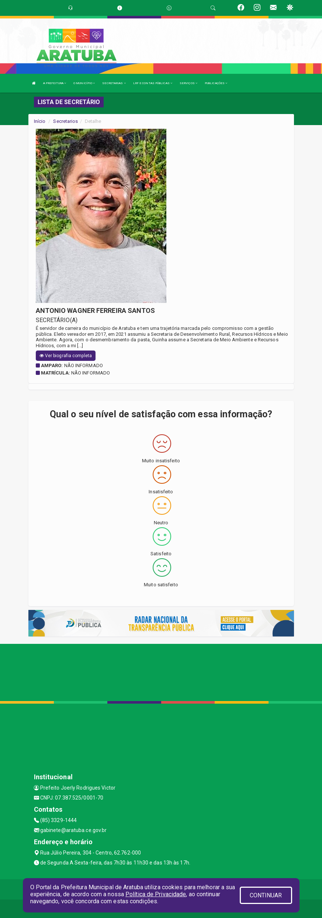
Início (40, 121)
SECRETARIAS (113, 83)
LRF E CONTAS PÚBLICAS (152, 83)
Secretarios (65, 121)
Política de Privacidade (155, 894)
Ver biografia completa (65, 355)
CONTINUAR (266, 895)
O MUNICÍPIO (84, 83)
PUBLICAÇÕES (216, 83)
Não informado (83, 365)
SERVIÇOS (188, 83)
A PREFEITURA (54, 83)
